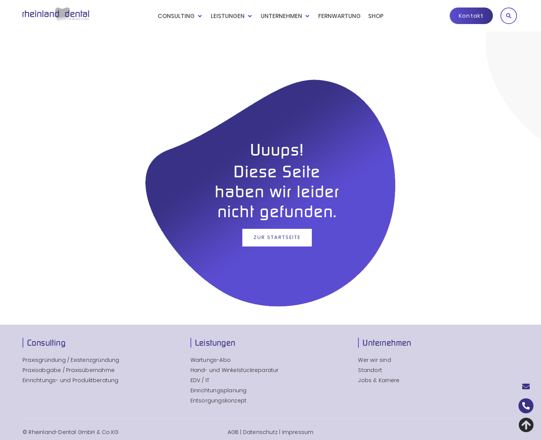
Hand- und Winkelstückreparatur (234, 370)
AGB (233, 432)
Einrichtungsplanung (218, 390)
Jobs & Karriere (378, 380)
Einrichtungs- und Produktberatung (71, 380)
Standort (370, 370)
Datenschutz (260, 432)
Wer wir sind (374, 360)
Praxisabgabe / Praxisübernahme (69, 370)
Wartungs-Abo (210, 360)
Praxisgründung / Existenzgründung (71, 360)
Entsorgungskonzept (218, 401)
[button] (508, 16)
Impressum (298, 432)
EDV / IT (200, 380)
